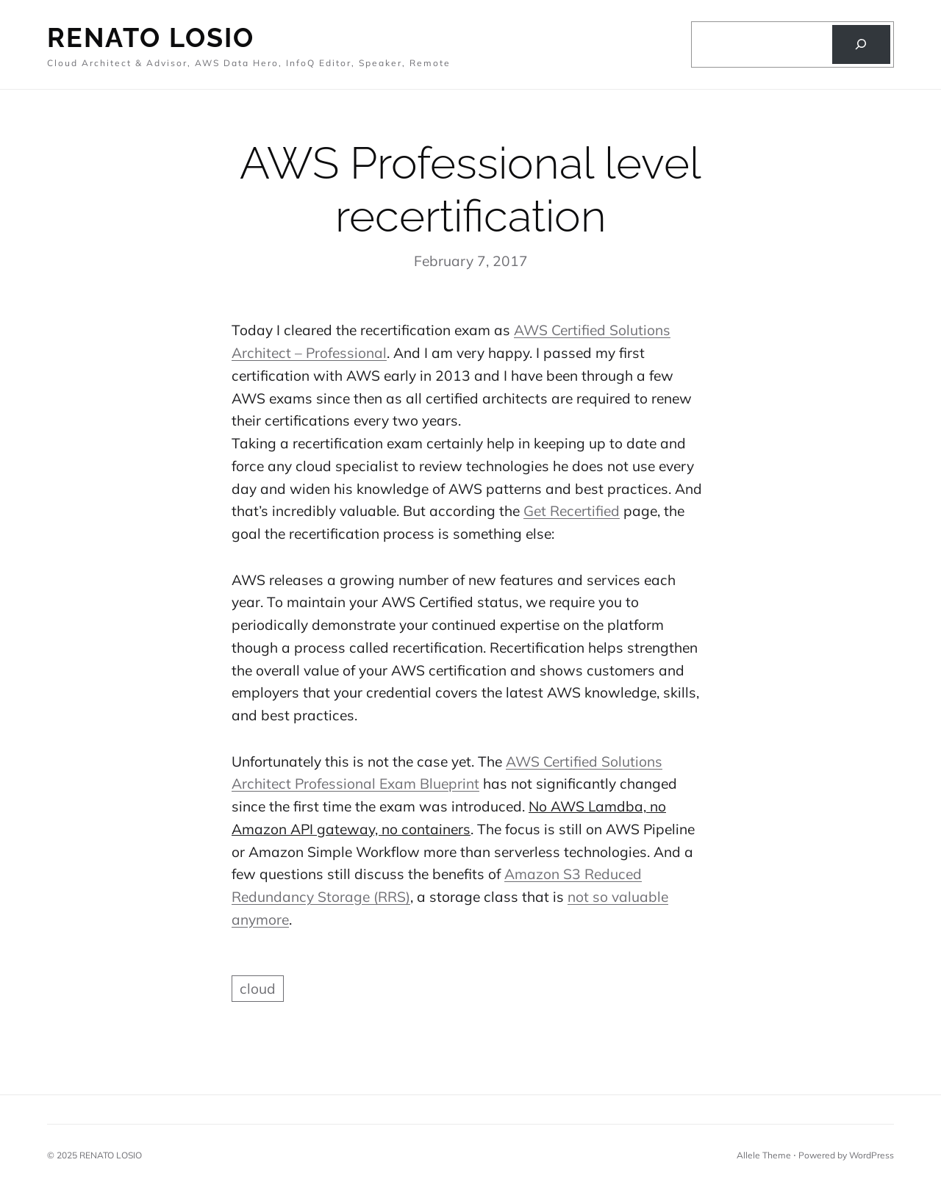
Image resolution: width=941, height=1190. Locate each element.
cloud (258, 988)
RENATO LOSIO (110, 1155)
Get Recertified (571, 511)
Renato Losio (150, 37)
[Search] (861, 45)
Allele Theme (764, 1155)
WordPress (871, 1155)
